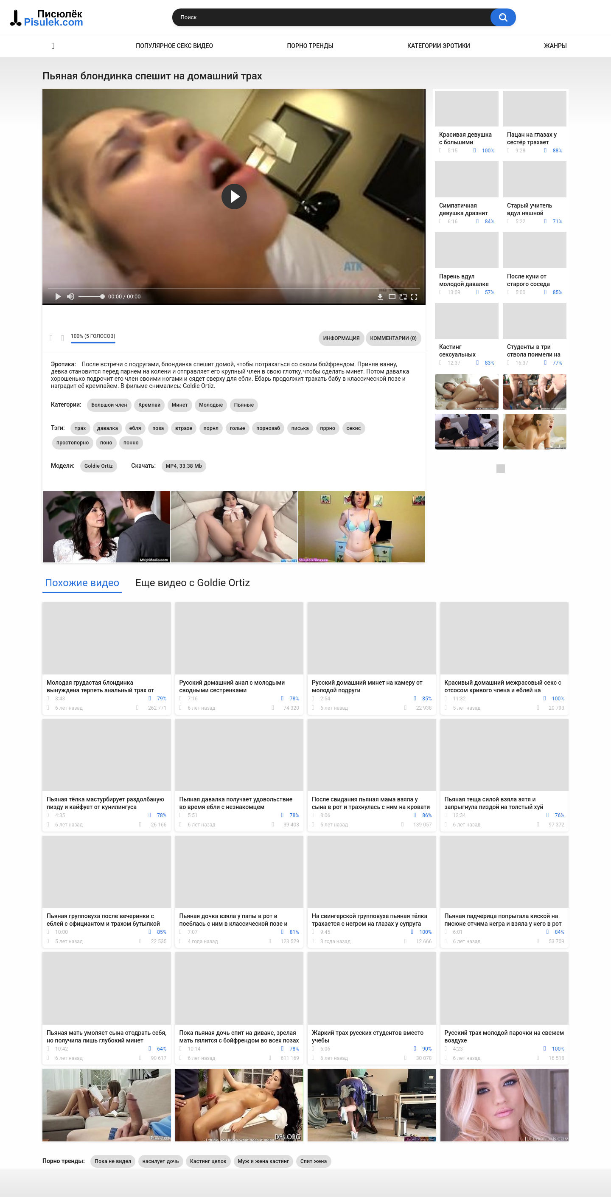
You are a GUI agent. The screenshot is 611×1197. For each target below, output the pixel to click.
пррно (328, 428)
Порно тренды (310, 45)
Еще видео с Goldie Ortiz (192, 583)
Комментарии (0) (393, 338)
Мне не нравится (62, 338)
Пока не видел (113, 1161)
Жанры (555, 45)
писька (300, 428)
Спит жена (313, 1161)
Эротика (53, 46)
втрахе (183, 428)
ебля (135, 428)
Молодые (211, 405)
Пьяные (244, 405)
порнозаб (268, 428)
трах (80, 428)
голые (237, 428)
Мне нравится (51, 338)
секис (354, 428)
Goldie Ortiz (98, 466)
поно (106, 443)
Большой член (109, 405)
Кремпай (149, 405)
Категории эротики (438, 45)
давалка (107, 428)
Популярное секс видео (174, 45)
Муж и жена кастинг (263, 1161)
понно (131, 443)
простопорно (72, 443)
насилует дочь (161, 1161)
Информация (341, 338)
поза (158, 428)
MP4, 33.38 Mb (184, 466)
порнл (211, 428)
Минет (180, 405)
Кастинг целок (208, 1161)
